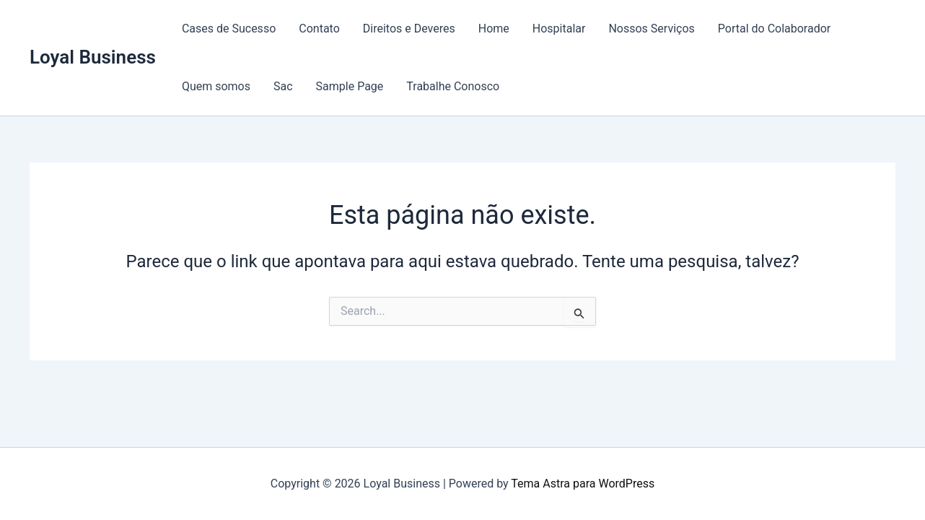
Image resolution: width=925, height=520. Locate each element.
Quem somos (216, 86)
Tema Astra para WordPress (582, 483)
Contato (319, 28)
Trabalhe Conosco (452, 86)
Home (493, 28)
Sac (283, 86)
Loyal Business (93, 57)
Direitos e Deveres (409, 28)
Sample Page (350, 86)
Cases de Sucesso (229, 28)
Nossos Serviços (651, 28)
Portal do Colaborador (774, 28)
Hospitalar (559, 28)
